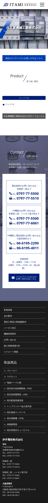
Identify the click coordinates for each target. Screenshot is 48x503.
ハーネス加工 (10, 327)
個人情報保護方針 (12, 345)
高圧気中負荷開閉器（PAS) (19, 388)
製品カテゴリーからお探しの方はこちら (24, 58)
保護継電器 (12, 424)
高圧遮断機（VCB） (16, 418)
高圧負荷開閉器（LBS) (17, 394)
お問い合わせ (10, 339)
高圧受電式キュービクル (18, 430)
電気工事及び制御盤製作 (15, 321)
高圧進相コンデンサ (16, 412)
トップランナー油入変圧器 (19, 406)
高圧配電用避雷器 (15, 400)
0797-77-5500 (13, 464)
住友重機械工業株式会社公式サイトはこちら (24, 116)
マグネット (12, 376)
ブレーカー (12, 370)
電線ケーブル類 (14, 382)
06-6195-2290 (13, 492)
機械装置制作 (10, 333)
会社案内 (8, 315)
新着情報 (8, 309)
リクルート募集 (11, 351)
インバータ (9, 104)
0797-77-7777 (13, 452)
